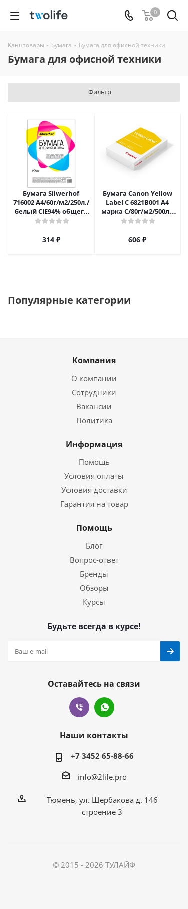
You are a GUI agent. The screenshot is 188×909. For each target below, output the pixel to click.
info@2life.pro (102, 777)
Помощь (94, 462)
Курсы (94, 602)
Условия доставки (94, 490)
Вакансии (94, 406)
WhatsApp (104, 707)
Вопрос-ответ (94, 560)
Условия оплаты (94, 476)
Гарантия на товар (94, 504)
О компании (94, 378)
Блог (94, 545)
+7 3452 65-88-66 (102, 756)
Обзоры (94, 588)
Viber (79, 707)
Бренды (94, 574)
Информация (94, 444)
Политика (94, 420)
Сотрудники (94, 392)
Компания (94, 360)
